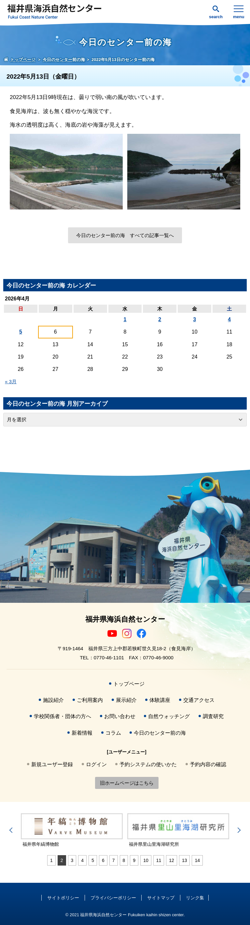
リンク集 (195, 897)
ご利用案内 (90, 700)
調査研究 (213, 716)
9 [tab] (134, 860)
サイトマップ (160, 897)
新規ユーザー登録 (52, 764)
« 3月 (11, 381)
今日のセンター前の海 (160, 733)
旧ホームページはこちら (127, 783)
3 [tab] (72, 860)
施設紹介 (53, 700)
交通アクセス (199, 700)
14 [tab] (197, 860)
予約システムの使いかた (148, 764)
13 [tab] (184, 860)
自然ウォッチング (169, 716)
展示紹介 (126, 700)
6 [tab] (103, 860)
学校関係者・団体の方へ (62, 716)
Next (238, 830)
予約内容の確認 (208, 764)
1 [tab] (51, 860)
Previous (12, 830)
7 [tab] (113, 860)
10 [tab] (145, 860)
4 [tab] (82, 860)
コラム (113, 733)
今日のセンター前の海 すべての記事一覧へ (125, 235)
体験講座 (159, 700)
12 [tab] (171, 860)
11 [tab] (158, 860)
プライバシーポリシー (113, 897)
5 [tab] (92, 860)
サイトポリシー (63, 897)
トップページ (129, 684)
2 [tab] (62, 860)
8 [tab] (124, 860)
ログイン (96, 764)
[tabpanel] (114, 830)
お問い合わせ (119, 716)
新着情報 (82, 733)
